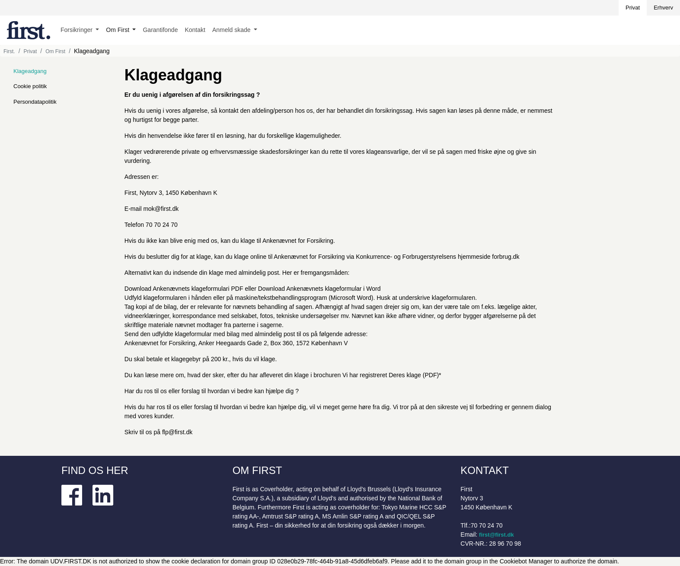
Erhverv (663, 7)
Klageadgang (30, 71)
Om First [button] (118, 29)
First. (9, 51)
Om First (55, 51)
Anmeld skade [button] (232, 29)
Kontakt (195, 29)
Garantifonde (160, 29)
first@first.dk (496, 534)
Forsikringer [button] (77, 29)
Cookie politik (30, 86)
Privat (633, 7)
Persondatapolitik (35, 102)
